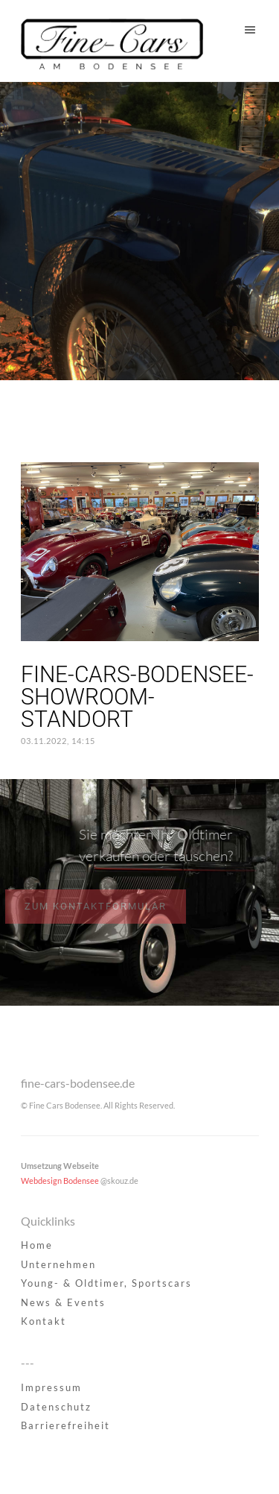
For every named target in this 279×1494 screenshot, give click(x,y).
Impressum (51, 1387)
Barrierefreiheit (65, 1425)
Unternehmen (58, 1264)
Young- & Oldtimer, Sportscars (106, 1283)
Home (37, 1245)
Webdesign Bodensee (60, 1180)
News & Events (63, 1302)
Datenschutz (56, 1407)
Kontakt (43, 1321)
